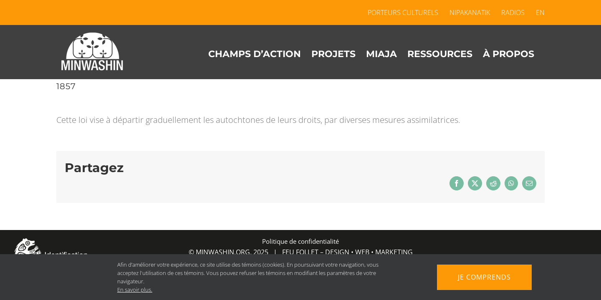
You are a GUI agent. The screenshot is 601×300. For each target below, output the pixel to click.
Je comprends (484, 277)
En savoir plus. (131, 289)
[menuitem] (537, 12)
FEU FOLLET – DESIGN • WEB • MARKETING (347, 252)
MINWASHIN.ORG (223, 252)
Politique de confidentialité (300, 241)
